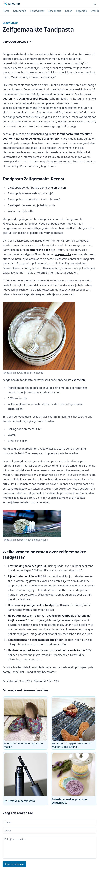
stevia (78, 289)
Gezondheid (10, 22)
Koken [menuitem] (68, 10)
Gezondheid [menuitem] (19, 10)
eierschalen (58, 187)
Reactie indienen (14, 864)
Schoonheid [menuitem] (54, 10)
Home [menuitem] (6, 10)
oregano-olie (63, 254)
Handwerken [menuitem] (37, 10)
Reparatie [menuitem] (81, 10)
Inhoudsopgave (18, 42)
